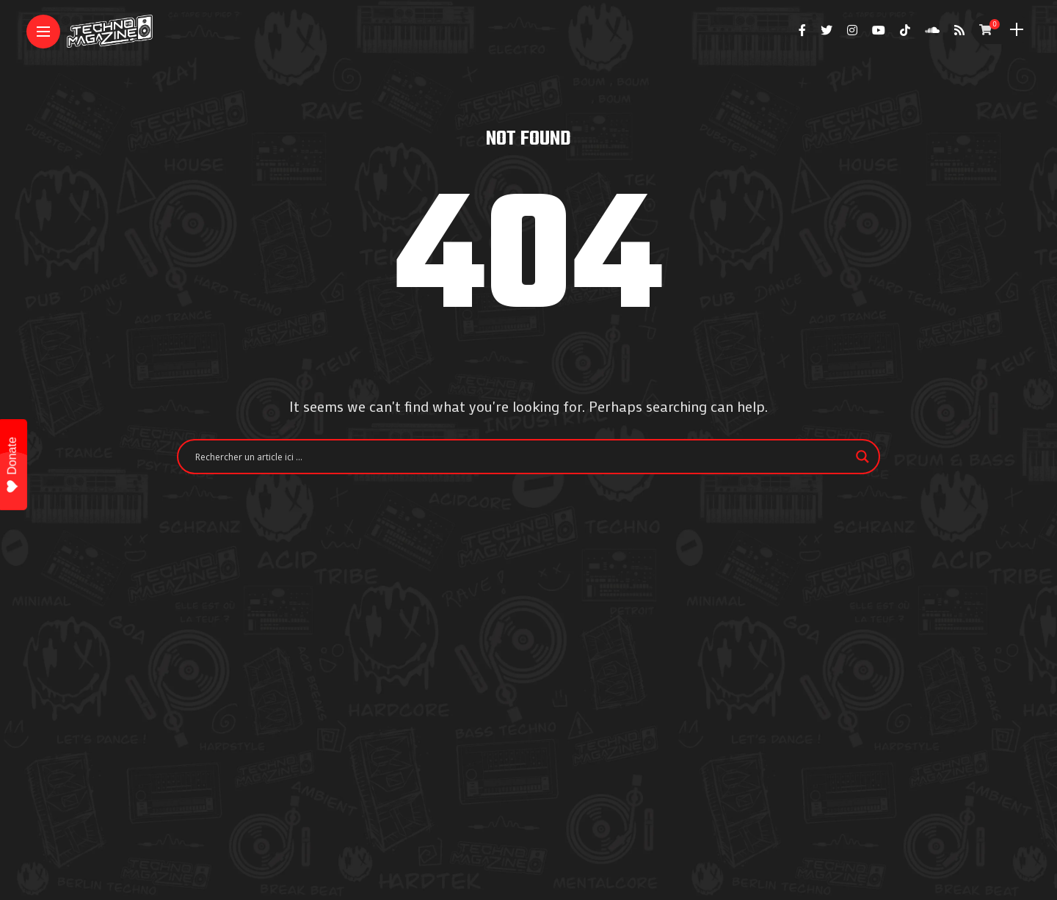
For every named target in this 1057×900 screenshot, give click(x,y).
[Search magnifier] (862, 456)
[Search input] (522, 456)
